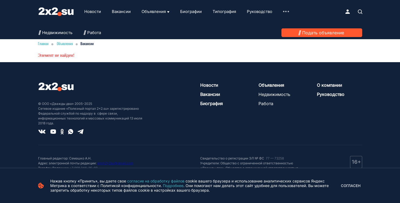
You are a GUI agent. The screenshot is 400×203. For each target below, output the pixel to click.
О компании (329, 85)
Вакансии (121, 11)
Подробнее (173, 185)
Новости (92, 11)
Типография (224, 11)
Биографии (191, 11)
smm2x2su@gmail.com (115, 163)
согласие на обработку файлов (155, 181)
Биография (211, 103)
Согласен (351, 186)
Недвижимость (55, 32)
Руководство (259, 11)
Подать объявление (323, 32)
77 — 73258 (274, 158)
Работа (92, 32)
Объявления (154, 11)
